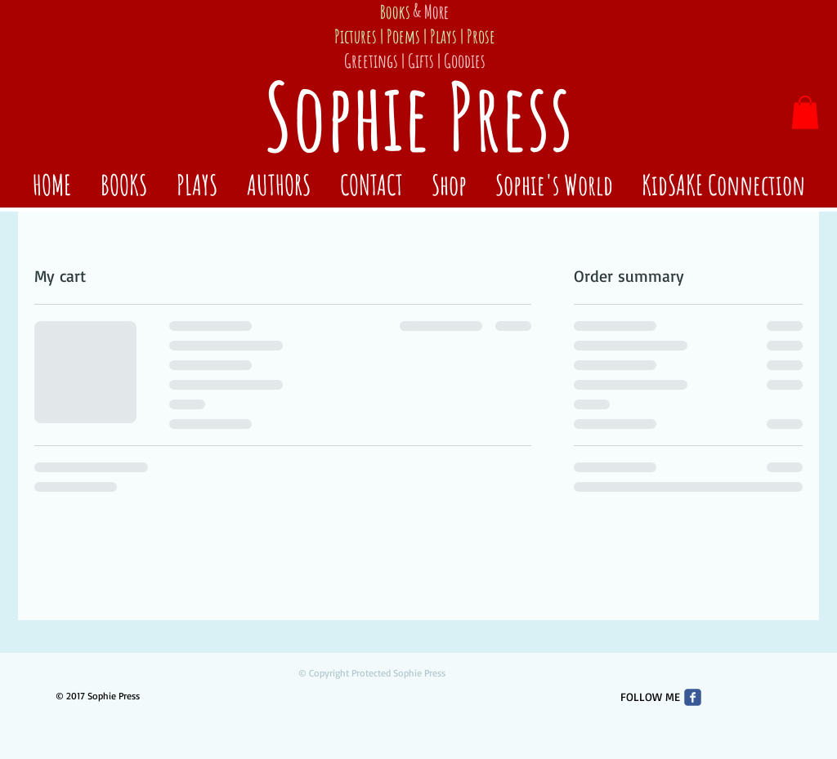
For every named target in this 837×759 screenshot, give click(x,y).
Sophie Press (418, 115)
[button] (805, 112)
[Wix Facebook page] (692, 697)
